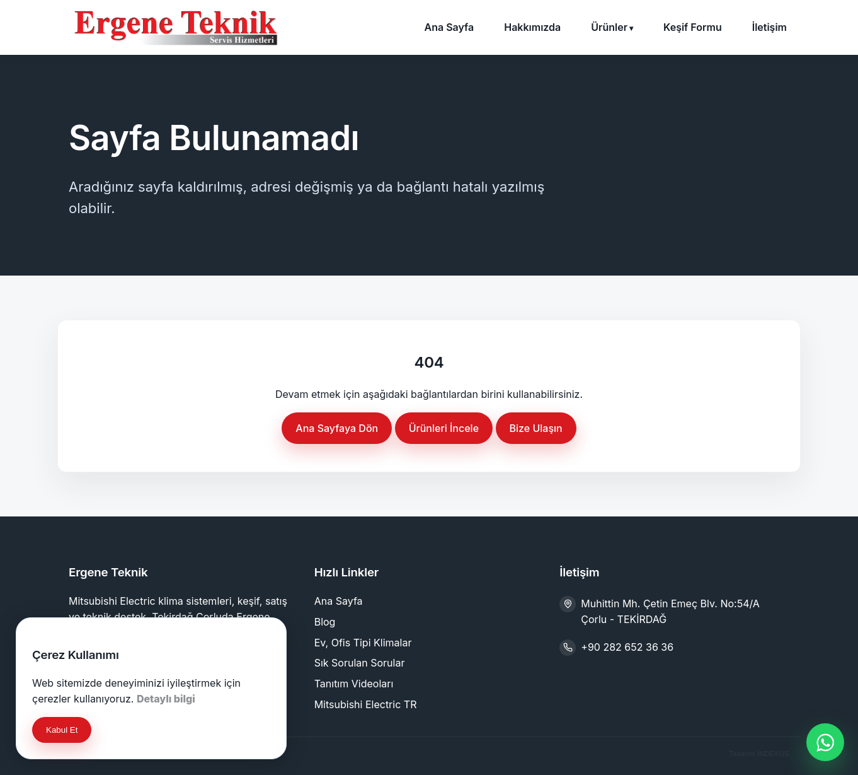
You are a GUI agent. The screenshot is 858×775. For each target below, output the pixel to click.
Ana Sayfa (449, 27)
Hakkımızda (532, 27)
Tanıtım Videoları (354, 683)
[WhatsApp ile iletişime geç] (825, 742)
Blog (325, 621)
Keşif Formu (692, 27)
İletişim (769, 27)
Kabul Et (61, 730)
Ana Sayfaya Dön (336, 428)
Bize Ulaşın (536, 428)
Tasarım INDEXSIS (759, 753)
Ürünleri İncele (444, 428)
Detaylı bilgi (166, 698)
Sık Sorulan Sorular (359, 662)
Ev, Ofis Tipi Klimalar (363, 642)
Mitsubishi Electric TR (365, 704)
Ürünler (609, 27)
